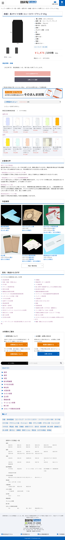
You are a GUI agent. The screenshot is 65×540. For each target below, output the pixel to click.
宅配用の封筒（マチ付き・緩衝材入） (46, 308)
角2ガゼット (29, 477)
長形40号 (10, 453)
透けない (12, 430)
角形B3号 (28, 486)
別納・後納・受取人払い (10, 282)
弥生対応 (19, 468)
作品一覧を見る (32, 266)
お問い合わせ (48, 354)
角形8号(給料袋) (48, 447)
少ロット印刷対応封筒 (11, 506)
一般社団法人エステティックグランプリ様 (13, 172)
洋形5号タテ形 (38, 453)
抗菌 (4, 419)
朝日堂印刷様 (5, 226)
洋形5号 (19, 462)
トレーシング (55, 423)
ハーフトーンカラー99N (46, 419)
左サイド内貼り (26, 230)
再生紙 (12, 427)
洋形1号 (19, 458)
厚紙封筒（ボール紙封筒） (43, 282)
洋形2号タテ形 (21, 453)
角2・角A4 (29, 508)
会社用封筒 (6, 280)
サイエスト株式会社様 (28, 255)
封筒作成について (16, 354)
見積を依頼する (48, 344)
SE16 (18, 495)
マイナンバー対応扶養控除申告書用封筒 (47, 294)
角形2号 (31, 257)
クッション (24, 423)
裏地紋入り (57, 427)
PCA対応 (10, 468)
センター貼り (5, 230)
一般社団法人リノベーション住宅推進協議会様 (14, 177)
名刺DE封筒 (20, 491)
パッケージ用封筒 (40, 296)
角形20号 (37, 445)
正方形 (6, 396)
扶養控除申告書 (12, 472)
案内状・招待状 (7, 305)
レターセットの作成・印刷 (10, 296)
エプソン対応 (38, 468)
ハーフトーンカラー (31, 419)
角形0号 (10, 445)
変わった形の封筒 (8, 308)
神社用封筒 (6, 303)
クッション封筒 (9, 402)
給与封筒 (43, 427)
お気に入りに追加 (32, 79)
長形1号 (10, 451)
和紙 (16, 427)
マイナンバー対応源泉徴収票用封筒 (13, 294)
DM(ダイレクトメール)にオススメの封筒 (14, 310)
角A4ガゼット (38, 477)
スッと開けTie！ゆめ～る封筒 (44, 310)
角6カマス (55, 462)
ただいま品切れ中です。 (32, 73)
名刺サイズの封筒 (8, 301)
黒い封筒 (45, 47)
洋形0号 (10, 458)
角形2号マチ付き (21, 477)
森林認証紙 (10, 419)
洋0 (54, 230)
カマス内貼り (57, 232)
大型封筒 (38, 298)
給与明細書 (8, 381)
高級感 (19, 430)
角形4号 (10, 447)
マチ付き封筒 (6, 298)
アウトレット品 (14, 423)
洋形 (5, 378)
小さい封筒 (8, 393)
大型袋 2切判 (11, 486)
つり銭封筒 (38, 284)
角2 (54, 228)
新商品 (49, 430)
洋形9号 (46, 462)
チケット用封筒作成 (8, 287)
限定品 (34, 430)
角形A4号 (46, 445)
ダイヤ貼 (57, 419)
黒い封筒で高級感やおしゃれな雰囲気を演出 (48, 287)
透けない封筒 (39, 315)
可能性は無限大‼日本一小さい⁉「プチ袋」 (48, 312)
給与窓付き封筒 (40, 289)
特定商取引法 (26, 534)
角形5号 (19, 447)
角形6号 (28, 447)
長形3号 (5, 114)
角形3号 (55, 445)
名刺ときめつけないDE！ (42, 301)
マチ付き (5, 427)
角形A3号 (19, 486)
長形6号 (46, 451)
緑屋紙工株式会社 (36, 531)
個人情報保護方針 (44, 534)
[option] (17, 31)
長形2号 (19, 451)
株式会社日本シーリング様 (9, 194)
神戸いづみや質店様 (7, 165)
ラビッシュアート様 (28, 226)
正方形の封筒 (6, 317)
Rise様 (3, 255)
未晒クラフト (29, 427)
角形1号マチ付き (12, 477)
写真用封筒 (38, 305)
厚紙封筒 (7, 399)
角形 (5, 372)
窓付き (37, 427)
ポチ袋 (4, 284)
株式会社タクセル (8, 534)
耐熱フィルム (26, 430)
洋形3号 (55, 458)
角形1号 (19, 445)
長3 (8, 228)
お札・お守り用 (12, 482)
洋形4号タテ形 (30, 453)
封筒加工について (16, 344)
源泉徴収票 (55, 468)
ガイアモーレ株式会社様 (51, 226)
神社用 (6, 387)
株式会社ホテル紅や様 (50, 255)
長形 (4, 135)
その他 (19, 482)
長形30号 (55, 451)
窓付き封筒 (6, 289)
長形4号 (37, 451)
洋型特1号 (28, 458)
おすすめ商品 (41, 430)
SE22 (9, 495)
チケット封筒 (37, 423)
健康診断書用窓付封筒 (41, 291)
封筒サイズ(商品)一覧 (13, 440)
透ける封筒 (6, 315)
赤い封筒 (5, 430)
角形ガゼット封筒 (8, 312)
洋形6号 (28, 462)
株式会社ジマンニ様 (7, 185)
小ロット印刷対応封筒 (12, 409)
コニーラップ (37, 47)
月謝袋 (37, 280)
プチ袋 (28, 491)
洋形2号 (37, 458)
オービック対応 (30, 468)
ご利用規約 (61, 534)
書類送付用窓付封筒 (8, 291)
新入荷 (6, 405)
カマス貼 (5, 423)
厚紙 (30, 423)
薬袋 (36, 303)
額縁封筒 (10, 464)
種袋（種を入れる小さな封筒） (44, 321)
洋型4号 (31, 259)
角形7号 (37, 447)
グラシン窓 (46, 423)
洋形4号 (10, 462)
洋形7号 (37, 462)
